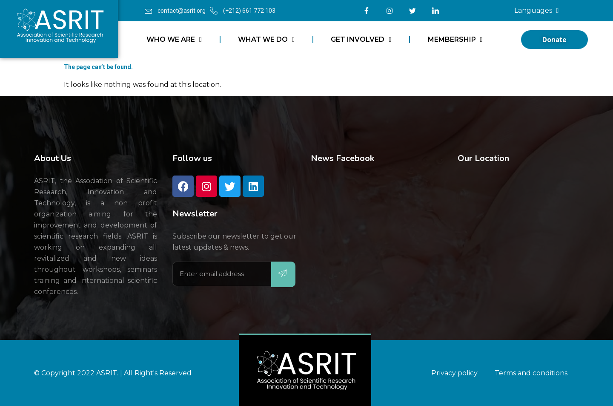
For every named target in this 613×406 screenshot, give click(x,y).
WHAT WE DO (266, 39)
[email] (221, 274)
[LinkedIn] (435, 10)
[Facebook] (366, 10)
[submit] (283, 274)
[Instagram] (389, 10)
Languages (536, 10)
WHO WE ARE (174, 39)
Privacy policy (454, 373)
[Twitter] (412, 10)
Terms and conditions (531, 373)
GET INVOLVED (361, 39)
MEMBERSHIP (455, 39)
